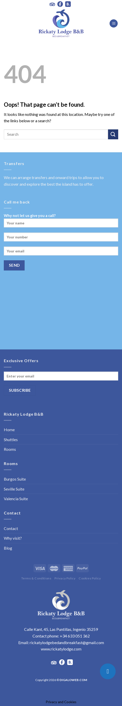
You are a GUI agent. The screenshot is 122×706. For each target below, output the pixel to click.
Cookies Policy (90, 578)
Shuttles (11, 439)
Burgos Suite (15, 479)
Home (9, 429)
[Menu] (114, 23)
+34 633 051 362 (75, 635)
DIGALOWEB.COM (73, 680)
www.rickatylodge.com (61, 648)
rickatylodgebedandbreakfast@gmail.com (67, 642)
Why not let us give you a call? (61, 222)
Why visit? (13, 538)
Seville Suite (14, 488)
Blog (8, 548)
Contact (11, 528)
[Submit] (113, 134)
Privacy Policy (65, 578)
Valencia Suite (16, 498)
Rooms (10, 449)
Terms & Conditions (36, 578)
